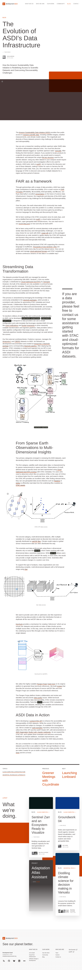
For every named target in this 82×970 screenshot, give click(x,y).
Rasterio (57, 480)
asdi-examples (37, 727)
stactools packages (30, 300)
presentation (40, 194)
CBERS (17, 341)
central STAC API (36, 720)
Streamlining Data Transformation (18, 268)
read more (51, 683)
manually (58, 150)
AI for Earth (32, 952)
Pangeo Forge (42, 683)
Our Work (45, 949)
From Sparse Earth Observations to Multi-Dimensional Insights (34, 447)
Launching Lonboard (69, 773)
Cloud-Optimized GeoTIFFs (31, 281)
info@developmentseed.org (9, 956)
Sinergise (46, 281)
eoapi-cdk (44, 233)
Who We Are (59, 949)
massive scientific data (31, 134)
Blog (69, 3)
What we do (29, 3)
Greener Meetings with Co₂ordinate (50, 777)
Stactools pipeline (30, 345)
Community (61, 3)
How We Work (45, 952)
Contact (76, 3)
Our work (50, 3)
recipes (59, 685)
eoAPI (38, 164)
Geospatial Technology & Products (14, 773)
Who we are (40, 3)
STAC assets (20, 485)
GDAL (18, 482)
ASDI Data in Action (33, 714)
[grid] (54, 857)
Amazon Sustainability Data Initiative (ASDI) (34, 132)
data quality (38, 697)
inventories (31, 325)
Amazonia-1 (7, 341)
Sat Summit (73, 949)
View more (67, 885)
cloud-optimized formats (38, 251)
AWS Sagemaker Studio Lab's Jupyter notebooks (33, 731)
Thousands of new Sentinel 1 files (45, 246)
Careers (57, 955)
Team (56, 952)
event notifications (11, 325)
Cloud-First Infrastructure (32, 955)
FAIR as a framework (34, 181)
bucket (24, 325)
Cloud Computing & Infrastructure (14, 770)
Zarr (26, 568)
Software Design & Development (33, 959)
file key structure (48, 157)
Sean (18, 752)
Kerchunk (19, 623)
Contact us (58, 957)
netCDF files (36, 541)
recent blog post (24, 223)
